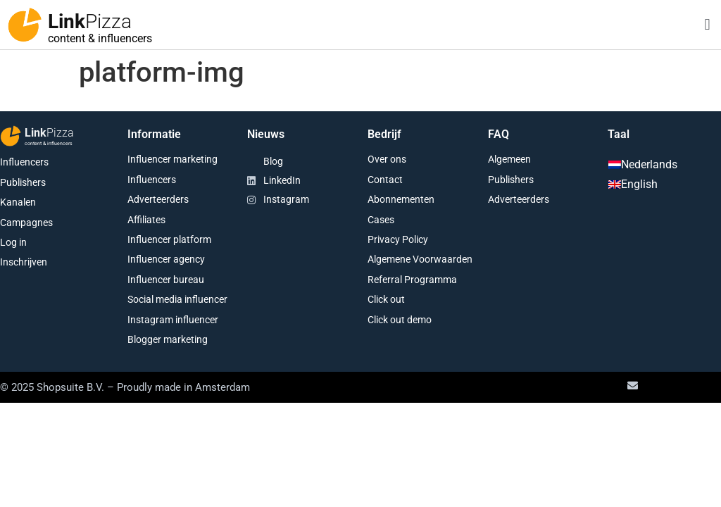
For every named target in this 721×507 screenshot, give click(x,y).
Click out (386, 299)
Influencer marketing (172, 159)
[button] (707, 25)
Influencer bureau (165, 279)
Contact (385, 179)
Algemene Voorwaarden (420, 259)
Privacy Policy (398, 239)
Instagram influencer (172, 319)
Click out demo (400, 319)
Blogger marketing (167, 339)
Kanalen (18, 202)
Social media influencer (177, 299)
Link (90, 21)
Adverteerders (158, 199)
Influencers (24, 162)
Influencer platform (169, 239)
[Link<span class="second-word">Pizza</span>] (24, 24)
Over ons (387, 159)
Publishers (23, 182)
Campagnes (26, 222)
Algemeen (509, 159)
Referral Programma (412, 279)
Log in (13, 242)
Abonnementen (401, 199)
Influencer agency (166, 259)
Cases (381, 219)
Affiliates (146, 219)
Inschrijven (23, 262)
